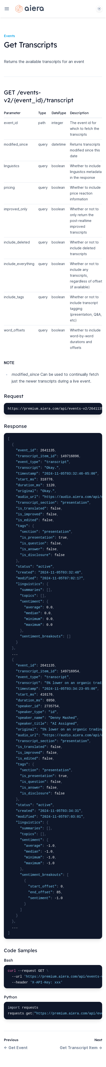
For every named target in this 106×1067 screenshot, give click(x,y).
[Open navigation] (7, 9)
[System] (99, 9)
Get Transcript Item (81, 1047)
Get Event (16, 1047)
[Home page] (29, 9)
